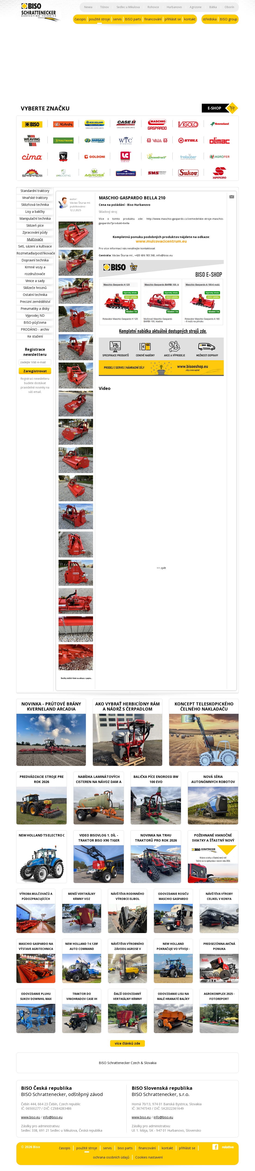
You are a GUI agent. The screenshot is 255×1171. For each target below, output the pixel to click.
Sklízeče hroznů (35, 287)
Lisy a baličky (35, 211)
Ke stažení (35, 336)
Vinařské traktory (35, 197)
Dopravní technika (35, 260)
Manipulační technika (35, 218)
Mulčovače (35, 239)
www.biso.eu (30, 1117)
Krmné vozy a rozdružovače (35, 270)
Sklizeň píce (35, 225)
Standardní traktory (35, 190)
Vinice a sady (35, 281)
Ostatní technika (35, 294)
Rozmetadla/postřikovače (34, 253)
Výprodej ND (35, 315)
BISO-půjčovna (35, 322)
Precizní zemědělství (35, 301)
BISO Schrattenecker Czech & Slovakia (127, 1063)
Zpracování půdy (34, 232)
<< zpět (161, 568)
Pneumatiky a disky (35, 308)
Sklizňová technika (35, 204)
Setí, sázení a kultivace (35, 246)
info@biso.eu (52, 1117)
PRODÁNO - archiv (35, 329)
